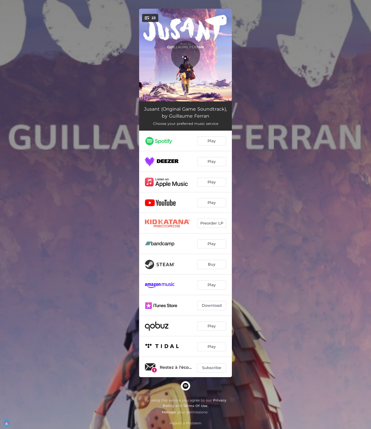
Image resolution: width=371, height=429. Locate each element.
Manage (169, 412)
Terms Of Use (195, 406)
